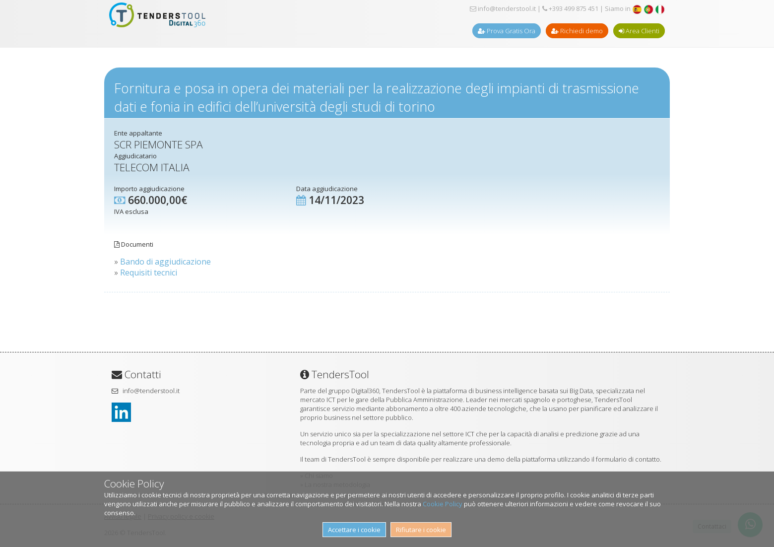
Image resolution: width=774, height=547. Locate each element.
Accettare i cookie (354, 529)
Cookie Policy (442, 503)
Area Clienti (639, 30)
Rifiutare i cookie (421, 529)
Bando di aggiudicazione (165, 261)
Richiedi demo (577, 30)
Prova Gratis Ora (506, 30)
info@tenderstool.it (503, 8)
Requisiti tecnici (148, 272)
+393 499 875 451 (570, 8)
